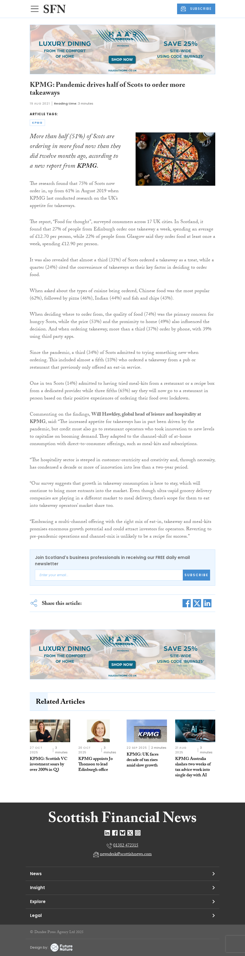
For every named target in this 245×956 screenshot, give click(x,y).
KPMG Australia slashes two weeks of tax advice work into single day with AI (193, 767)
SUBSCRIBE (196, 8)
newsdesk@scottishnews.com (126, 854)
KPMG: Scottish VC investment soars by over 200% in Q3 (48, 765)
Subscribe (196, 575)
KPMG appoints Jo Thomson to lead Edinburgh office (95, 765)
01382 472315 (125, 846)
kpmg (37, 123)
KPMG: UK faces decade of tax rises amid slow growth (143, 760)
